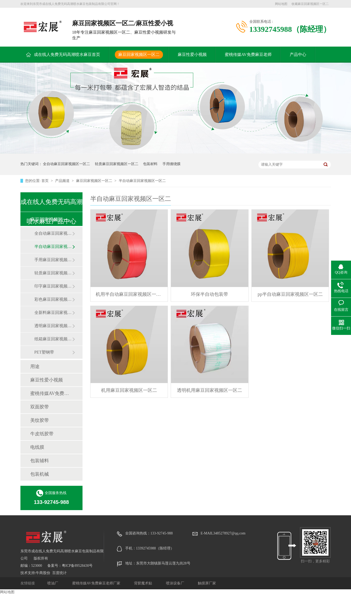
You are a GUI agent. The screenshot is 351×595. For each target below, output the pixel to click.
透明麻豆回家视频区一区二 (53, 326)
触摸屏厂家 (207, 583)
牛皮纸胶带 (42, 433)
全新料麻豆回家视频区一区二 (53, 312)
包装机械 (39, 474)
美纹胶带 (39, 420)
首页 (45, 181)
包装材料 (150, 164)
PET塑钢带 (44, 352)
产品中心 (298, 54)
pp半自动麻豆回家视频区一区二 (290, 294)
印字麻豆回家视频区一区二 (53, 286)
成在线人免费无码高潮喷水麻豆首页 (67, 54)
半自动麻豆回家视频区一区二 (142, 181)
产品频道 (63, 181)
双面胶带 (39, 406)
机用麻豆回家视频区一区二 (129, 390)
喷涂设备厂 (175, 583)
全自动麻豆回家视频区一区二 (66, 164)
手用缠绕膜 (171, 164)
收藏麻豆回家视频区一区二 (310, 4)
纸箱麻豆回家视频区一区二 (53, 339)
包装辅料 (39, 460)
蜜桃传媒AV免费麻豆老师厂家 (96, 583)
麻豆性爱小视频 (192, 54)
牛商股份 (43, 573)
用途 (35, 366)
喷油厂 (53, 583)
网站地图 (281, 4)
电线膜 (37, 447)
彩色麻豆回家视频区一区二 (53, 299)
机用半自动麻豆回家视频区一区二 (129, 294)
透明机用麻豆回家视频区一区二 (209, 390)
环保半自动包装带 (209, 294)
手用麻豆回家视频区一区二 (53, 260)
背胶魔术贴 (143, 583)
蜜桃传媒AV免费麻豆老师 (248, 54)
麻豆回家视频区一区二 (139, 54)
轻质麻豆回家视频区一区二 (116, 164)
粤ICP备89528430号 (77, 566)
